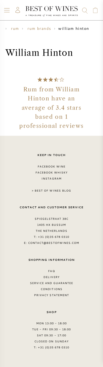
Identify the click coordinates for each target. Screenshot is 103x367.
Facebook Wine (52, 166)
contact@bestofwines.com (53, 243)
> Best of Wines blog (51, 190)
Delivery (51, 277)
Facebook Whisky (51, 172)
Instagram (51, 178)
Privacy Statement (51, 295)
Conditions (51, 289)
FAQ (51, 271)
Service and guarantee (51, 283)
